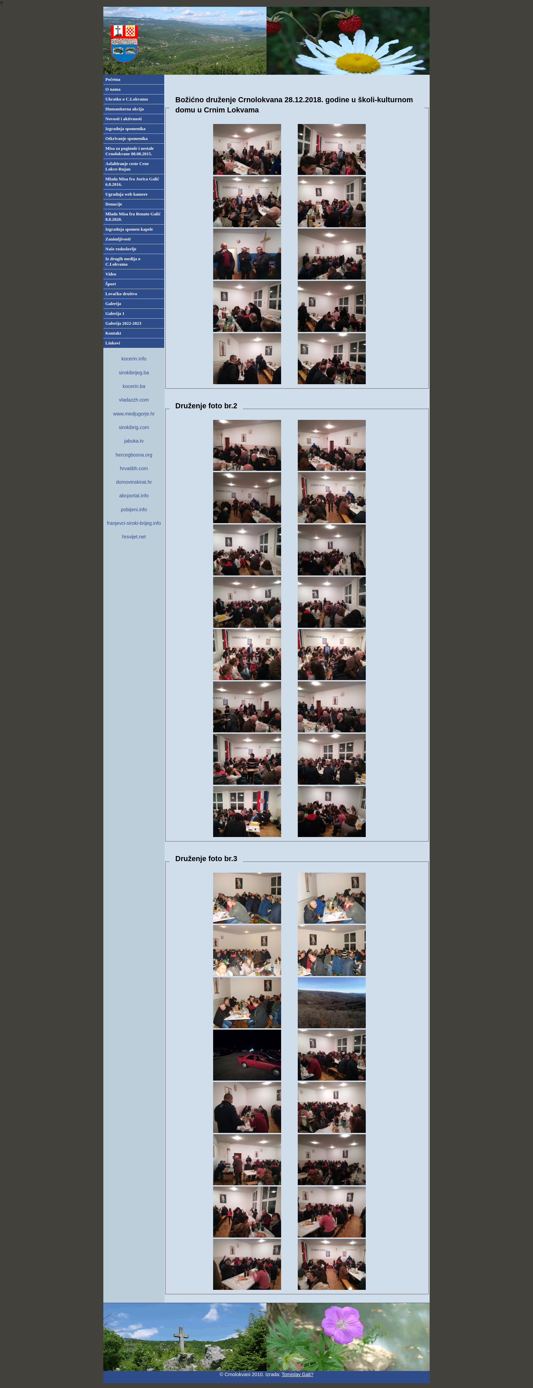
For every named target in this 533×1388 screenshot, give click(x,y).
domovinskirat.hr (134, 482)
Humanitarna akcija (124, 108)
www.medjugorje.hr (134, 413)
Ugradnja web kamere (126, 194)
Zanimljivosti (118, 239)
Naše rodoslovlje (120, 248)
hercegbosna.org (134, 455)
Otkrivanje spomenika (126, 138)
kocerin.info (134, 358)
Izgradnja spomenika (125, 128)
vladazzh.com (134, 400)
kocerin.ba (134, 386)
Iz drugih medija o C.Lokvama (122, 261)
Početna (112, 79)
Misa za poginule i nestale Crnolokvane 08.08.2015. (129, 151)
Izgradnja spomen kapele (129, 229)
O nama (112, 89)
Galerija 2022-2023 (123, 323)
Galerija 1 (114, 313)
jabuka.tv (134, 441)
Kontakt (113, 333)
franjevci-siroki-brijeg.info (134, 523)
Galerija (113, 303)
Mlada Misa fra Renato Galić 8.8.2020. (132, 216)
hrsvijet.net (134, 536)
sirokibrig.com (134, 427)
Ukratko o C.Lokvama (126, 99)
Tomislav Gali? (297, 1374)
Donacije (113, 204)
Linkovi (112, 342)
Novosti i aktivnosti (123, 118)
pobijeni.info (134, 509)
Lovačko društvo (121, 293)
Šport (110, 283)
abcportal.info (134, 495)
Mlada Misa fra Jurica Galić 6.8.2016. (132, 181)
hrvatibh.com (134, 468)
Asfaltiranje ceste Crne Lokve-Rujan (127, 166)
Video (110, 274)
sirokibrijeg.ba (134, 372)
